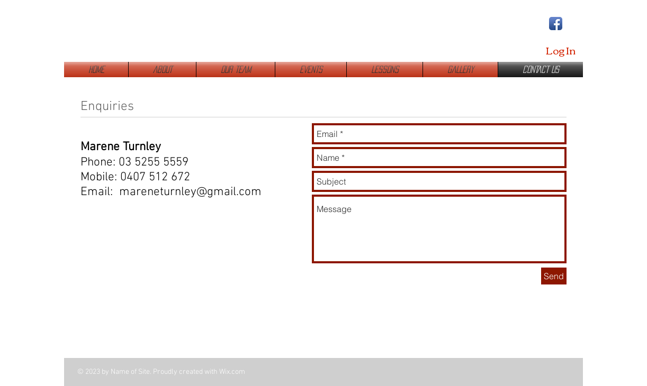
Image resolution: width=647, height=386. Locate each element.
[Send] (554, 276)
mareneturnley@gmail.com (190, 192)
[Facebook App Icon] (555, 23)
